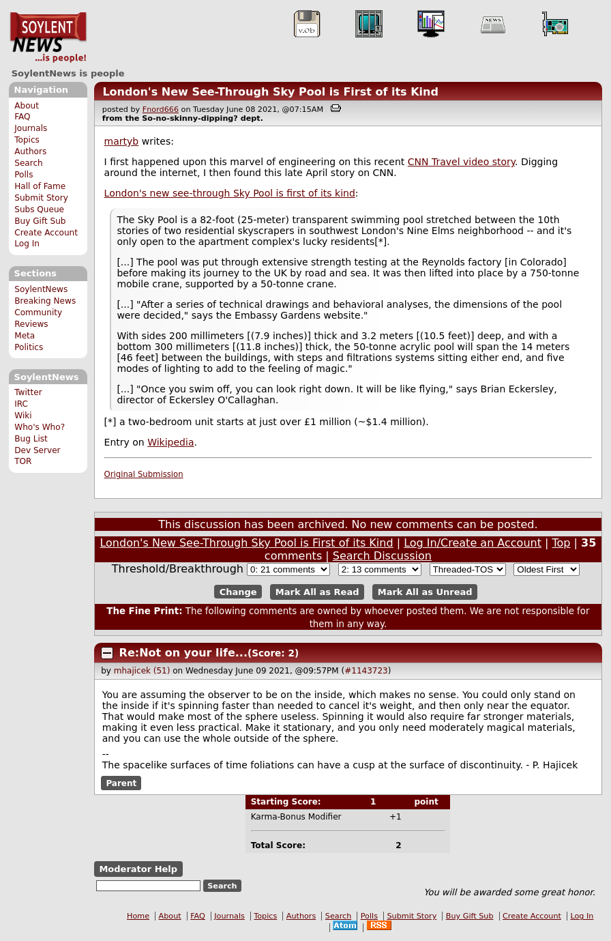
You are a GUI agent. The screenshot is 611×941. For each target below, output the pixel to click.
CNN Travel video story (461, 161)
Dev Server (37, 450)
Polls (23, 174)
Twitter (28, 392)
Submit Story (41, 198)
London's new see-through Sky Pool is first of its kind (229, 193)
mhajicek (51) (142, 671)
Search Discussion (382, 555)
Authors (30, 151)
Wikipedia (170, 442)
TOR (22, 461)
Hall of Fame (39, 186)
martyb (121, 141)
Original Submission (143, 474)
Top (561, 542)
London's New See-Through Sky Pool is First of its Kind (270, 91)
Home (138, 916)
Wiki (22, 415)
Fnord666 (161, 109)
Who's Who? (39, 427)
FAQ (22, 116)
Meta (24, 336)
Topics (27, 140)
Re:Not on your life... (183, 652)
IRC (21, 404)
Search (28, 163)
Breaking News (45, 301)
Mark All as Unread (425, 592)
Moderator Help (138, 869)
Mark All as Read (317, 592)
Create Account (46, 232)
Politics (28, 347)
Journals (30, 128)
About (26, 106)
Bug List (31, 439)
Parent (121, 782)
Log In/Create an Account (472, 542)
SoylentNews (48, 37)
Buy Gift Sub (39, 221)
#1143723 (366, 671)
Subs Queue (39, 209)
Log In (27, 243)
